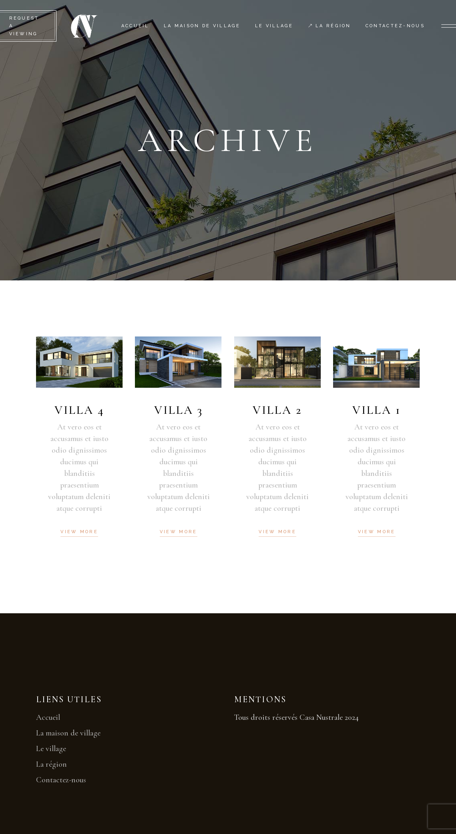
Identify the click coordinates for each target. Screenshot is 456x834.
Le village (51, 748)
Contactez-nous (61, 780)
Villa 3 (178, 410)
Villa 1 (376, 410)
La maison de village (68, 733)
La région (51, 764)
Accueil (48, 717)
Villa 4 (79, 410)
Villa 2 (277, 410)
